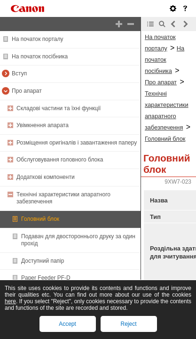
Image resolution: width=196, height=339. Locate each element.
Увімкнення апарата (42, 125)
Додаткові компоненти (45, 177)
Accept (67, 324)
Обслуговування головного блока (59, 159)
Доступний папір (42, 261)
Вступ (19, 73)
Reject (128, 324)
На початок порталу (37, 39)
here (10, 301)
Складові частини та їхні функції (58, 108)
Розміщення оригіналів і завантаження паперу (76, 142)
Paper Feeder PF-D (46, 277)
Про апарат (27, 91)
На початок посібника (40, 56)
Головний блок (40, 219)
